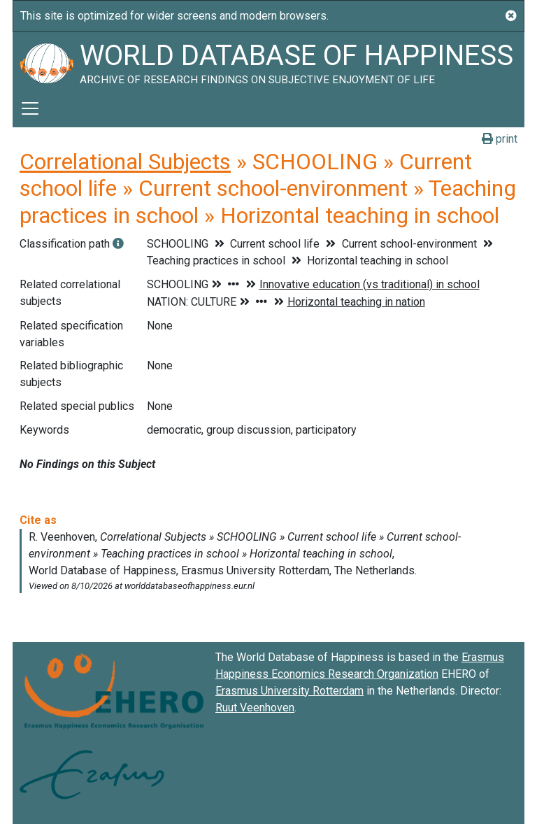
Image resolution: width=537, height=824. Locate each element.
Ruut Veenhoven (254, 707)
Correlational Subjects (125, 161)
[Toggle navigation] (30, 108)
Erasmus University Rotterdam (289, 690)
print (499, 138)
